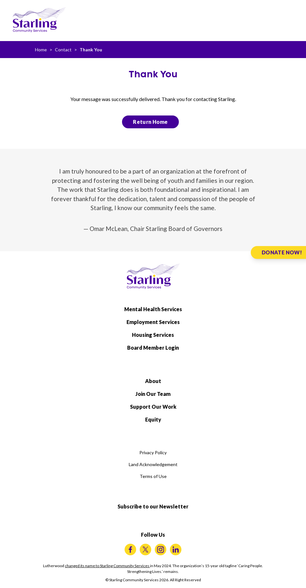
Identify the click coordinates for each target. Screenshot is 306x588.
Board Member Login (153, 348)
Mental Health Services (153, 309)
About (153, 381)
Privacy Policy (153, 452)
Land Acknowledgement (153, 464)
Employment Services (153, 322)
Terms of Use (153, 476)
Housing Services (153, 335)
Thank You (91, 49)
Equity (153, 419)
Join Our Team (153, 394)
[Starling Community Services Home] (39, 20)
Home (41, 49)
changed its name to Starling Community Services (107, 565)
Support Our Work (153, 407)
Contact (63, 49)
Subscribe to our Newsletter (153, 506)
